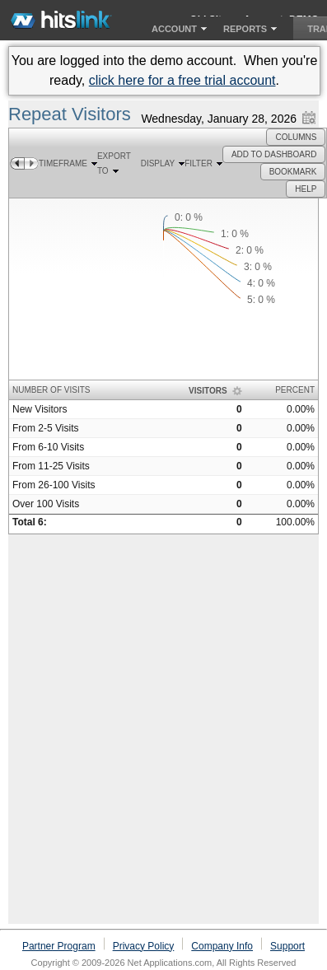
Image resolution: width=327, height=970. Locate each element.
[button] (295, 137)
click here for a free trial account (182, 80)
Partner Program (59, 946)
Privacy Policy (144, 946)
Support (287, 946)
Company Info (222, 946)
